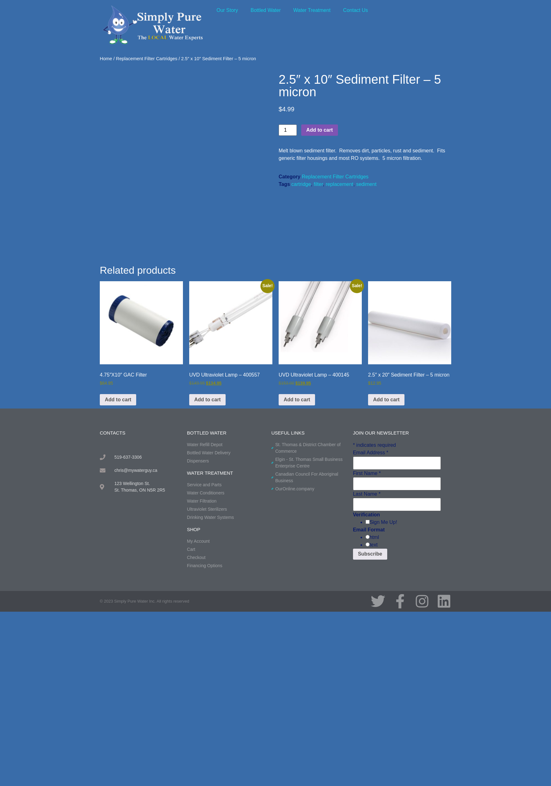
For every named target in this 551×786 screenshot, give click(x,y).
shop (194, 529)
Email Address (370, 452)
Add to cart (319, 130)
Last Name (367, 494)
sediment (366, 184)
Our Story (227, 10)
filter (318, 184)
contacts (112, 432)
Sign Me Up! (383, 522)
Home (106, 58)
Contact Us (355, 10)
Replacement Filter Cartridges (147, 58)
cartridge (301, 184)
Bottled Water (265, 10)
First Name (367, 473)
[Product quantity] (288, 130)
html (374, 537)
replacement (339, 184)
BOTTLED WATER (207, 432)
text (374, 544)
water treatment (210, 473)
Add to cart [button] (118, 399)
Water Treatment (312, 10)
